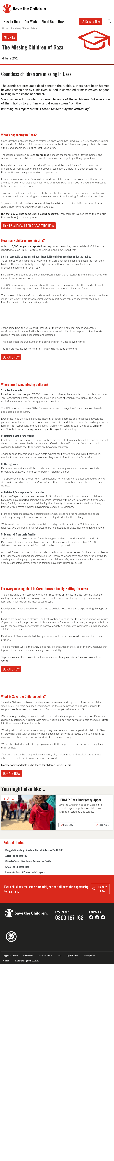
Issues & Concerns (45, 1152)
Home (5, 28)
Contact (6, 1157)
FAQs (59, 1152)
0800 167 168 (69, 1114)
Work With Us (28, 1152)
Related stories (13, 1039)
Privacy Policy (89, 1152)
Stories (9, 37)
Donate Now (90, 21)
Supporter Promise (10, 1152)
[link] (57, 1009)
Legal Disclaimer (73, 1152)
